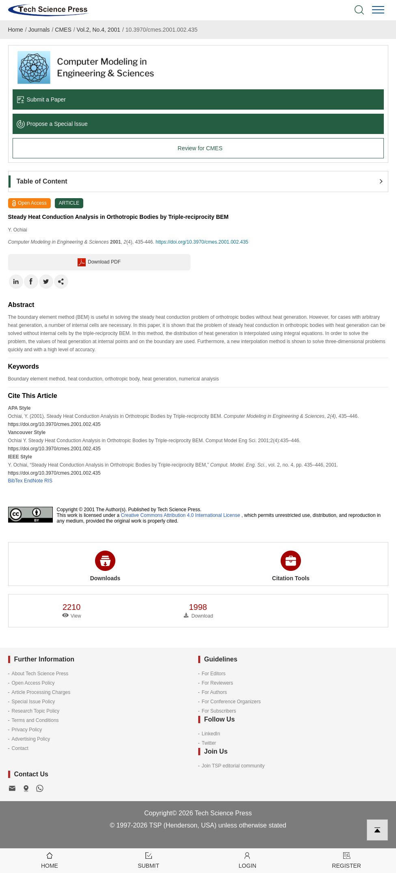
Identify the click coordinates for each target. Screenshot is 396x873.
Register (346, 860)
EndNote (33, 481)
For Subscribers (219, 711)
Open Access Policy (33, 683)
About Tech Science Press (40, 673)
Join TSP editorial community (233, 766)
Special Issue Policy (33, 701)
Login (247, 860)
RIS (48, 481)
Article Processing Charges (41, 692)
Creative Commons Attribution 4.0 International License (180, 515)
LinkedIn (211, 734)
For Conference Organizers (231, 701)
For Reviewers (217, 683)
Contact (20, 748)
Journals (39, 29)
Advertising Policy (31, 739)
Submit (148, 860)
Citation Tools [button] (290, 566)
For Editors (214, 673)
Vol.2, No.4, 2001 (98, 29)
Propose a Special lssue (52, 124)
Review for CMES (199, 148)
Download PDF (99, 262)
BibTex (15, 481)
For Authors (214, 692)
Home (15, 29)
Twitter (209, 743)
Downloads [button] (105, 566)
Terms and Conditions (35, 720)
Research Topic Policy (36, 711)
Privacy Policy (27, 730)
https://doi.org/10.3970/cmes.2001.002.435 (202, 242)
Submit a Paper (41, 99)
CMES (63, 29)
